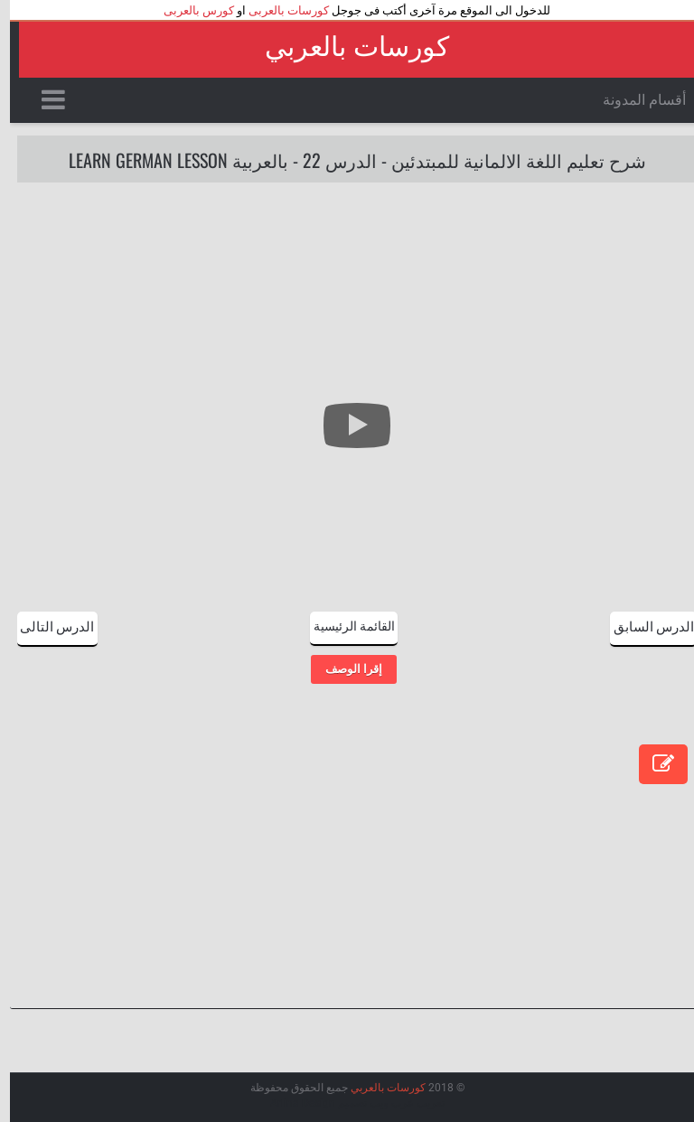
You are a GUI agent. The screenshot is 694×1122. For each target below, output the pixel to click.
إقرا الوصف (343, 669)
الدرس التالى (47, 625)
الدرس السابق (644, 625)
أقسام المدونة (634, 99)
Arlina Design (292, 1103)
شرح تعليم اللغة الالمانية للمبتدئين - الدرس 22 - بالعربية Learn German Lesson (347, 159)
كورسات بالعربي (347, 46)
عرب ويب (382, 1103)
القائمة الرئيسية (344, 624)
